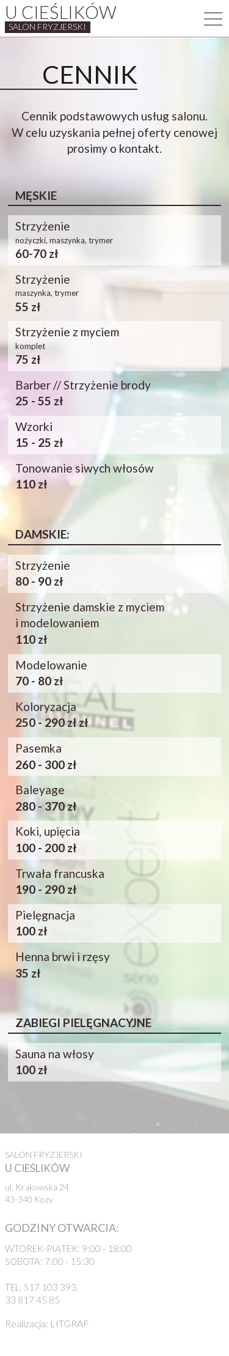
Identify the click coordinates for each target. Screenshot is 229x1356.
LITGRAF (69, 1323)
